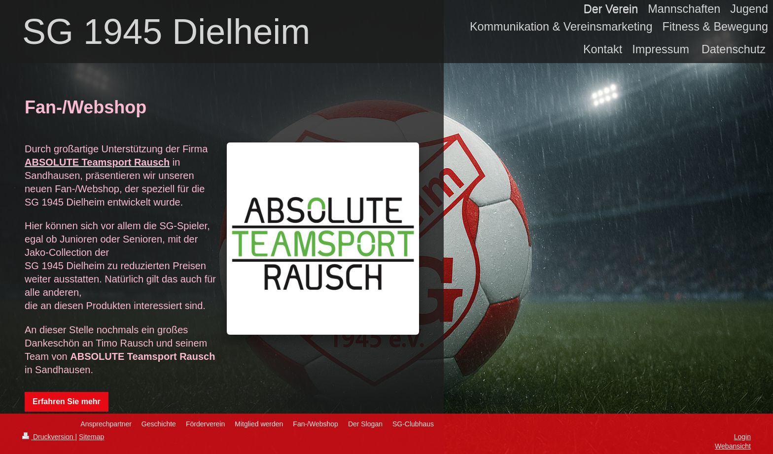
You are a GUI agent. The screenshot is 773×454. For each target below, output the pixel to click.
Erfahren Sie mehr (67, 401)
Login (742, 437)
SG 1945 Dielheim (166, 31)
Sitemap (91, 437)
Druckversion (48, 437)
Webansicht (733, 446)
